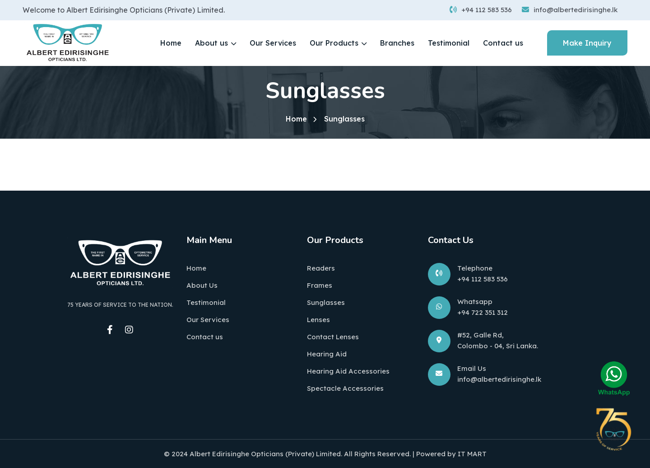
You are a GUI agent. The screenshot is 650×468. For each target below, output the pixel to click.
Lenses (318, 319)
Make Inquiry (587, 42)
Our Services (273, 42)
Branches (397, 42)
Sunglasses (326, 302)
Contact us (503, 42)
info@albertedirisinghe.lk (570, 9)
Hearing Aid (327, 354)
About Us (202, 285)
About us (211, 42)
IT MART (472, 453)
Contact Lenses (333, 336)
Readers (321, 268)
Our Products (334, 42)
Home (170, 42)
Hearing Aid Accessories (348, 371)
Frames (319, 285)
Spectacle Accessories (345, 388)
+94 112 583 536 (481, 9)
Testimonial (448, 42)
